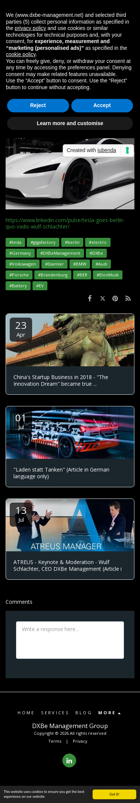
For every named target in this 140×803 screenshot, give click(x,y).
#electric (98, 242)
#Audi (101, 264)
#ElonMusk (108, 275)
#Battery (18, 285)
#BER (82, 275)
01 (21, 421)
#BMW (79, 264)
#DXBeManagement (60, 253)
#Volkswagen (22, 264)
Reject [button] (38, 105)
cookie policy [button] (20, 54)
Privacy (80, 741)
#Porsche (19, 275)
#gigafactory (43, 242)
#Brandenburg (53, 275)
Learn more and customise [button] (70, 123)
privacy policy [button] (30, 28)
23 (21, 328)
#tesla (15, 242)
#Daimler (54, 264)
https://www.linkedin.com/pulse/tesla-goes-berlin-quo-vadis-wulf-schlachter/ (65, 223)
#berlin (72, 242)
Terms (54, 741)
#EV (40, 285)
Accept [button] (102, 105)
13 (21, 513)
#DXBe (96, 253)
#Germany (20, 253)
